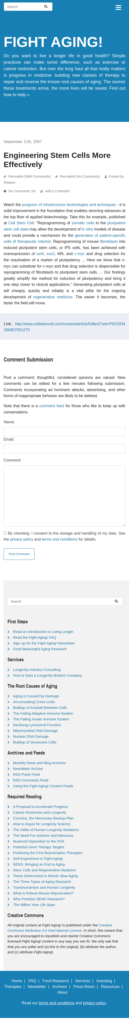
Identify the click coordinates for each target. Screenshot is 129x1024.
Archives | (62, 987)
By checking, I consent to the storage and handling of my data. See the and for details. (64, 536)
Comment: (13, 460)
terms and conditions (60, 539)
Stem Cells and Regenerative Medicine (44, 870)
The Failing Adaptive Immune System (43, 713)
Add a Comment (57, 191)
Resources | (113, 987)
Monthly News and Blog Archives (39, 763)
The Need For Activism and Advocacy (43, 835)
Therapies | (15, 987)
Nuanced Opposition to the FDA (38, 841)
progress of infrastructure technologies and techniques (69, 205)
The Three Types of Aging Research (42, 882)
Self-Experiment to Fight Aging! (38, 858)
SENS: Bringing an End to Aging (39, 864)
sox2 (51, 254)
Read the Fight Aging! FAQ (34, 637)
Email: (9, 439)
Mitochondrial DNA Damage (35, 731)
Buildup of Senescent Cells (34, 742)
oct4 (40, 254)
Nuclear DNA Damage (31, 736)
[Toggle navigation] (118, 7)
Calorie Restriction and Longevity (39, 812)
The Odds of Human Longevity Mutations (46, 830)
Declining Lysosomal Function (37, 725)
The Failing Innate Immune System (41, 719)
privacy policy (21, 539)
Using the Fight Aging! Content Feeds (43, 786)
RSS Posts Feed (26, 774)
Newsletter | (39, 987)
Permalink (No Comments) (80, 176)
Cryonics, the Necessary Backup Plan (43, 818)
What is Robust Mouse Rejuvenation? (43, 893)
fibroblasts (109, 241)
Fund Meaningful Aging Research (40, 649)
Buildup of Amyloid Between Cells (40, 708)
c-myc (79, 254)
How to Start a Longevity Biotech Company (47, 675)
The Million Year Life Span (34, 905)
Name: (9, 422)
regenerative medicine (52, 297)
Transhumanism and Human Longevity (44, 887)
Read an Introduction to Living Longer (43, 632)
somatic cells (83, 223)
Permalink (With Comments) (29, 176)
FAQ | (35, 981)
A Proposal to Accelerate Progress (40, 807)
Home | (20, 981)
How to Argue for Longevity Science (42, 824)
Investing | (107, 981)
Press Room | (86, 987)
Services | (85, 981)
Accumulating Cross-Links (34, 702)
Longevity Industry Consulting (37, 670)
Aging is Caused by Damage (36, 696)
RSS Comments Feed (30, 780)
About (64, 992)
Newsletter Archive (28, 769)
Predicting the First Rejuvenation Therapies (47, 853)
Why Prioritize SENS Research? (39, 899)
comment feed (51, 406)
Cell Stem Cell (21, 223)
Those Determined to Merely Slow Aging (45, 876)
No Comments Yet (22, 191)
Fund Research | (58, 981)
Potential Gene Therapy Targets (38, 847)
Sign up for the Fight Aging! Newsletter (44, 643)
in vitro (87, 229)
